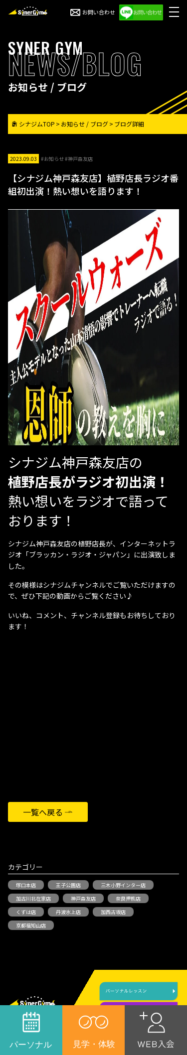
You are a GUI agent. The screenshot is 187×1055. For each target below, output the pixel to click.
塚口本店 (26, 885)
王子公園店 (68, 885)
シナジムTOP (33, 124)
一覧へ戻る (43, 812)
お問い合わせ (92, 12)
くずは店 (26, 912)
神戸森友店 (83, 898)
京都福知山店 (31, 925)
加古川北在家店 (33, 898)
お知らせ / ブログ (84, 124)
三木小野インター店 (123, 885)
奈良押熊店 (128, 898)
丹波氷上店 (68, 912)
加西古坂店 (113, 912)
